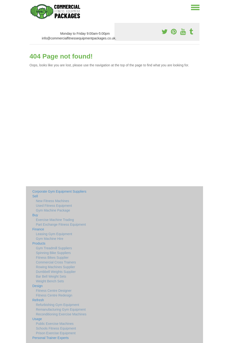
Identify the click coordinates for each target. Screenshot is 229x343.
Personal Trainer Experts (50, 338)
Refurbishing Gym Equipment (57, 305)
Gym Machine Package (53, 210)
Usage (37, 319)
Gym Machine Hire (49, 239)
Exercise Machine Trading (55, 220)
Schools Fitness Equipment (56, 328)
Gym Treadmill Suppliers (54, 248)
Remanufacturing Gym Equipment (61, 309)
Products (38, 243)
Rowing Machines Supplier (55, 267)
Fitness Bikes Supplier (52, 257)
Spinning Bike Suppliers (53, 253)
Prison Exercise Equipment (56, 333)
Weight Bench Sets (50, 281)
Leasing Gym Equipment (54, 234)
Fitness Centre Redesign (54, 295)
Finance (38, 229)
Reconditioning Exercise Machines (61, 314)
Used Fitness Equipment (54, 205)
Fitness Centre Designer (54, 290)
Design (37, 286)
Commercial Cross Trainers (56, 262)
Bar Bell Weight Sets (51, 276)
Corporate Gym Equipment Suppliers (59, 191)
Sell (35, 196)
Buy (35, 215)
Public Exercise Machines (55, 324)
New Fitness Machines (52, 201)
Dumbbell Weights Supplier (56, 272)
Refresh (38, 300)
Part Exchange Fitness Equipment (61, 224)
